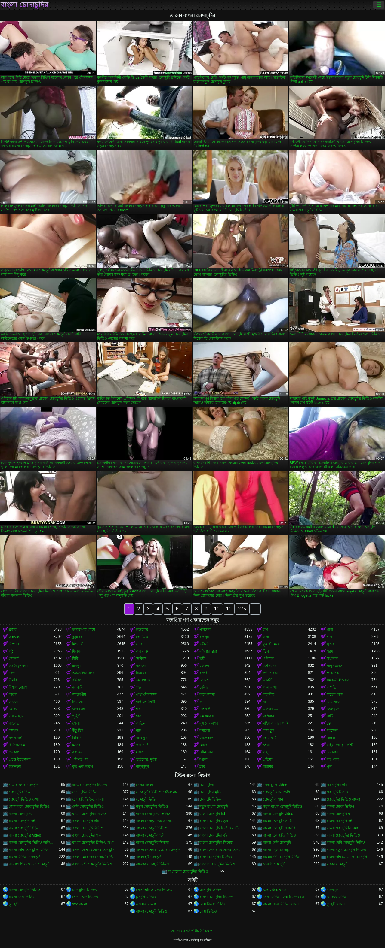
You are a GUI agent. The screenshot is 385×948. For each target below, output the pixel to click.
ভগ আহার (16, 716)
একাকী (267, 680)
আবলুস (141, 738)
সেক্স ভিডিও (208, 911)
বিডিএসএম (17, 745)
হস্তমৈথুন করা (18, 666)
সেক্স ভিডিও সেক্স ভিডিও (154, 890)
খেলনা (204, 666)
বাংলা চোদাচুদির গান (86, 835)
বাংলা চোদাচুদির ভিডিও (343, 835)
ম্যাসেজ (332, 730)
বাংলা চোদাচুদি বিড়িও (24, 828)
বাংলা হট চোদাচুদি (149, 857)
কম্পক (13, 730)
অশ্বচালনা (15, 637)
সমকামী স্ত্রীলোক (338, 680)
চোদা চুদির (206, 785)
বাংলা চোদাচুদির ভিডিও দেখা (92, 842)
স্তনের (76, 745)
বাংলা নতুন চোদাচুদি (277, 850)
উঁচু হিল (77, 730)
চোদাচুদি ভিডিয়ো (211, 799)
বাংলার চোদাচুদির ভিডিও (217, 864)
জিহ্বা (331, 738)
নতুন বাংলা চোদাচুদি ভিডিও (282, 806)
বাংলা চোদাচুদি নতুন (213, 821)
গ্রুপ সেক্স (78, 709)
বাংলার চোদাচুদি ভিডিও (153, 864)
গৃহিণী (76, 716)
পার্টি (330, 716)
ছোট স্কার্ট (269, 738)
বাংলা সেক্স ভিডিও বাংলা (281, 904)
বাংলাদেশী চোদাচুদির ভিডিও (92, 864)
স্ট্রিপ (266, 651)
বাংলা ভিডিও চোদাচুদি (24, 857)
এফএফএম (271, 709)
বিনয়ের (141, 673)
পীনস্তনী (205, 630)
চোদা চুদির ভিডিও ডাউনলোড (157, 792)
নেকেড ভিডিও (337, 897)
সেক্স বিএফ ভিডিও (212, 904)
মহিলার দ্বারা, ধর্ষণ (276, 723)
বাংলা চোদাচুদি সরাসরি (279, 828)
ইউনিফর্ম (15, 767)
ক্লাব (202, 767)
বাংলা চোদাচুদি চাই (22, 821)
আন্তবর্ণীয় (79, 694)
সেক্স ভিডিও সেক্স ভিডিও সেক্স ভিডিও (285, 897)
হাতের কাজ (335, 694)
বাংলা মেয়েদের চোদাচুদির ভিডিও (94, 857)
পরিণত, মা (80, 759)
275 (242, 608)
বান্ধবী (203, 673)
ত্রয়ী (202, 658)
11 (229, 608)
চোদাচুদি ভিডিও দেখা (24, 799)
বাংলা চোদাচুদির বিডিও (279, 835)
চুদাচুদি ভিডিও (146, 897)
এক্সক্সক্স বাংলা (146, 904)
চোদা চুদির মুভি (210, 792)
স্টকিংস (141, 658)
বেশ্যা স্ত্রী (205, 709)
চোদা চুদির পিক (19, 792)
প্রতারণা (14, 752)
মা (264, 702)
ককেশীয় (268, 694)
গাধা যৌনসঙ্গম (146, 694)
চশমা (202, 702)
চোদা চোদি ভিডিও (85, 897)
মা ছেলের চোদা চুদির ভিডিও (188, 871)
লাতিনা (141, 723)
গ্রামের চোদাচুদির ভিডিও (89, 785)
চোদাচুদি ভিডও (337, 792)
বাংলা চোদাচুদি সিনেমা (342, 828)
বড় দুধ (204, 637)
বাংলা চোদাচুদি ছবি (85, 821)
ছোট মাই (142, 637)
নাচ (138, 730)
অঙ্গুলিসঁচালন (83, 673)
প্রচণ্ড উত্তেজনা (19, 759)
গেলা (76, 723)
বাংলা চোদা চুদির (20, 814)
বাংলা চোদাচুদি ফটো (277, 821)
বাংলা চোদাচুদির (24, 5)
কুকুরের (77, 637)
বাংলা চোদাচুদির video (25, 835)
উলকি (13, 680)
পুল (329, 767)
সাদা (266, 637)
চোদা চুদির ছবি (337, 785)
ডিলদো (77, 702)
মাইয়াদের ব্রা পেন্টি (340, 745)
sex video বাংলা (275, 890)
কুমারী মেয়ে (271, 644)
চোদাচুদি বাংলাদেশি (276, 792)
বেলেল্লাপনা (207, 738)
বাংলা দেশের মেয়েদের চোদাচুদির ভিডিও (221, 850)
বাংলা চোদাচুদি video (278, 814)
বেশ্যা (12, 673)
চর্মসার (204, 687)
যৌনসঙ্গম (206, 752)
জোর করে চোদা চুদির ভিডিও (29, 806)
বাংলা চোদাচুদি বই (339, 821)
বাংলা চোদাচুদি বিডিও (87, 828)
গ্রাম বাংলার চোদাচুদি (23, 785)
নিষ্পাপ (14, 644)
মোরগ (13, 709)
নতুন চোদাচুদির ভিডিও (152, 806)
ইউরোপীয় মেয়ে (83, 630)
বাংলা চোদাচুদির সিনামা (152, 842)
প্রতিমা (267, 759)
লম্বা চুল (268, 730)
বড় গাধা (333, 759)
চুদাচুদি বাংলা (336, 904)
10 (217, 608)
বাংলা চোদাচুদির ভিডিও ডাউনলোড (31, 842)
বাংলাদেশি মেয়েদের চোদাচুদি (347, 857)
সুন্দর (330, 644)
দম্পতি (331, 687)
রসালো (204, 730)
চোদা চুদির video (275, 785)
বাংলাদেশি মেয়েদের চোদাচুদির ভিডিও (31, 864)
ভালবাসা (333, 752)
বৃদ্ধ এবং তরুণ (82, 767)
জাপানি (77, 687)
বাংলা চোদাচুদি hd (212, 814)
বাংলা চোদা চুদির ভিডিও (153, 814)
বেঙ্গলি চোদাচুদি (274, 864)
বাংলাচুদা (333, 890)
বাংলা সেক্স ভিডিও (22, 897)
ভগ (265, 630)
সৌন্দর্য (14, 658)
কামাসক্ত (142, 651)
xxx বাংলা (79, 904)
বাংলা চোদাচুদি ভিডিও (152, 828)
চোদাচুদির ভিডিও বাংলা (343, 799)
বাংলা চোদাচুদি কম (340, 814)
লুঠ (11, 651)
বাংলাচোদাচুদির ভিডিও (215, 857)
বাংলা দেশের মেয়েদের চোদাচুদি (158, 850)
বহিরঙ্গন (78, 680)
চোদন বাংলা (144, 785)
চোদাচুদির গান (273, 799)
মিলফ (76, 651)
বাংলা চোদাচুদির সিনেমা (216, 842)
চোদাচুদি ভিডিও (210, 890)
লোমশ (204, 680)
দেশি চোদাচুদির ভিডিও (88, 806)
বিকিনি (77, 738)
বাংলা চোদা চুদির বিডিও (89, 814)
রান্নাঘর (268, 767)
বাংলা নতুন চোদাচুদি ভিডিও (346, 850)
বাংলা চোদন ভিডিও (341, 806)
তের (139, 644)
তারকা (13, 702)
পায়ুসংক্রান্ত (334, 666)
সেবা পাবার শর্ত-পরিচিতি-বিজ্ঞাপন (192, 931)
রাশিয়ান (268, 716)
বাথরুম (77, 752)
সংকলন (332, 658)
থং (138, 709)
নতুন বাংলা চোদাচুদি (213, 806)
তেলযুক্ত (333, 709)
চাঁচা (329, 637)
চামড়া (76, 666)
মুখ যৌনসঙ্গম (208, 723)
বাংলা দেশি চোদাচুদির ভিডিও (29, 850)
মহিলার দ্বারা (208, 651)
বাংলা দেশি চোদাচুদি (277, 842)
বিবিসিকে (333, 702)
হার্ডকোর (142, 630)
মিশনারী (77, 644)
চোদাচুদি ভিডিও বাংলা (88, 799)
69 (329, 723)
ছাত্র (139, 716)
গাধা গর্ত (142, 745)
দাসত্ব (140, 752)
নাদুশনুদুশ (142, 767)
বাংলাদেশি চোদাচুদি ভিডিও (282, 857)
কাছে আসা (207, 694)
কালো (13, 694)
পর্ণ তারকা (270, 673)
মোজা (203, 745)
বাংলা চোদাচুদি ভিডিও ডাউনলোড (221, 828)
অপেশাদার (143, 680)
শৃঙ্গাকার (141, 666)
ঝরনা (203, 759)
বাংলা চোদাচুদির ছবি (150, 835)
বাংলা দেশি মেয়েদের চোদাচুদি (93, 850)
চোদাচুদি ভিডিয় (147, 799)
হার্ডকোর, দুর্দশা (146, 759)
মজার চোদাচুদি (337, 864)
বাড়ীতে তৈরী (145, 702)
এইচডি (204, 644)
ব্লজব (13, 630)
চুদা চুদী (14, 904)
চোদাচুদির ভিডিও (84, 890)
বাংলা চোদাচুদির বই (213, 835)
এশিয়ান (268, 658)
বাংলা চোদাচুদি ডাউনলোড (155, 821)
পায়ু (265, 752)
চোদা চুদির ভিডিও (85, 792)
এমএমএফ (206, 716)
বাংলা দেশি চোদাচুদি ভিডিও (346, 842)
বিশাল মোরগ (18, 687)
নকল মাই (15, 738)
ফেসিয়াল (269, 666)
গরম (330, 651)
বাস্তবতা (14, 723)
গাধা (330, 630)
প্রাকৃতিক (333, 673)
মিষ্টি (75, 658)
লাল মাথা (269, 687)
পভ (138, 687)
